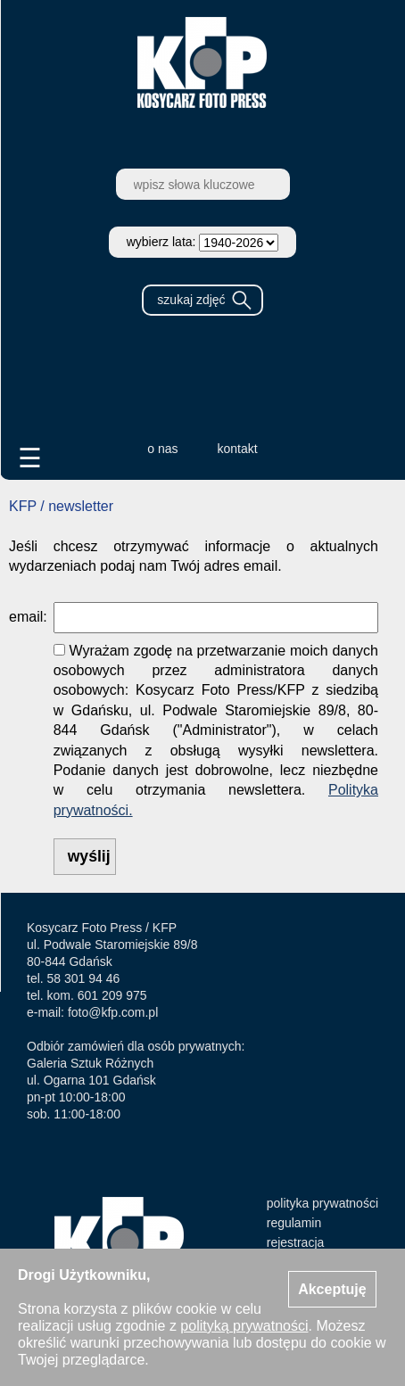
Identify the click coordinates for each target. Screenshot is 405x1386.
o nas (162, 448)
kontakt (238, 448)
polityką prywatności (244, 1325)
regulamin (294, 1223)
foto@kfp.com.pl (113, 1012)
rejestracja (296, 1242)
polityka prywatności (322, 1203)
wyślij (89, 856)
